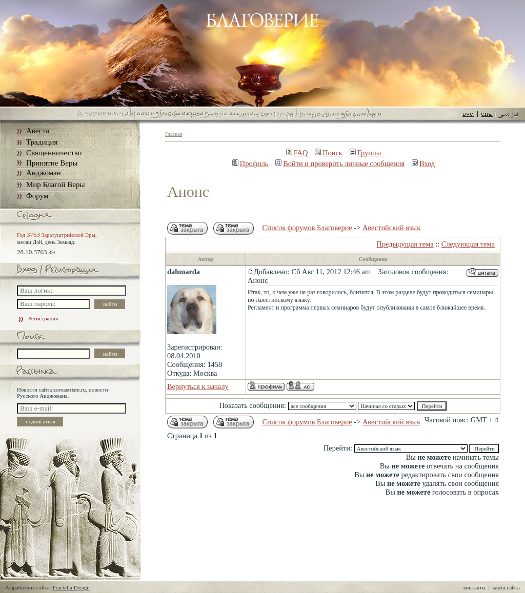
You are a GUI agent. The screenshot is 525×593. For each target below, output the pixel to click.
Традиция (41, 142)
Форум (37, 196)
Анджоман (43, 173)
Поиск (328, 153)
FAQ (297, 153)
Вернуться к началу (198, 386)
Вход (423, 163)
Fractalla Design (70, 587)
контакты (474, 587)
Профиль (250, 163)
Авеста (37, 131)
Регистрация (37, 318)
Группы (365, 153)
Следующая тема (468, 244)
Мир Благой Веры (55, 184)
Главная (173, 134)
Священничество (54, 153)
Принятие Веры (52, 163)
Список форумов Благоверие (307, 227)
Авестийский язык (391, 227)
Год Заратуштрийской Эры (56, 235)
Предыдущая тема (405, 244)
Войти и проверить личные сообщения (340, 163)
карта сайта (506, 587)
